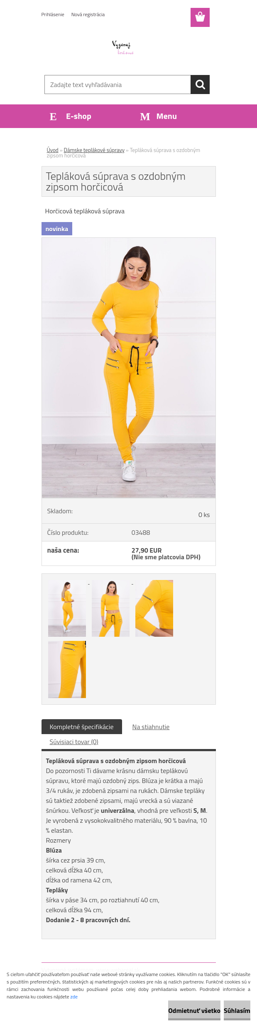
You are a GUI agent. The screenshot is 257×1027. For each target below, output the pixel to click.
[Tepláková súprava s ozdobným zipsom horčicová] (128, 241)
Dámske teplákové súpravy (94, 150)
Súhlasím (237, 1010)
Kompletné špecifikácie (82, 727)
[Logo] (123, 48)
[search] (200, 84)
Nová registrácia (88, 14)
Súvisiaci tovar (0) (74, 742)
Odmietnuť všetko (194, 1010)
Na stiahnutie (151, 727)
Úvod (53, 150)
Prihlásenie (53, 14)
